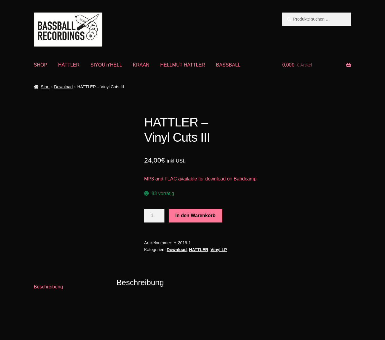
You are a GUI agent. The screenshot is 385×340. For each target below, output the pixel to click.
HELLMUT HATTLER (182, 64)
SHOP (40, 64)
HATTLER (69, 64)
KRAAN (141, 64)
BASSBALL (228, 64)
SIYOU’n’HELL (106, 64)
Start (45, 86)
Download (63, 86)
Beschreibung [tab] (48, 286)
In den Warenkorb (195, 215)
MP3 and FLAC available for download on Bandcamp (200, 178)
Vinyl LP (218, 249)
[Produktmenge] (154, 215)
